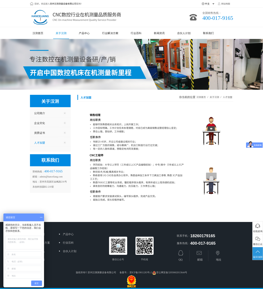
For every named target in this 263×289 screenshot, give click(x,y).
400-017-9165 (217, 18)
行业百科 (68, 242)
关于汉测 (215, 97)
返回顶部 (258, 254)
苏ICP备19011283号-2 (141, 272)
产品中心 (68, 234)
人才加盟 (227, 97)
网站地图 (225, 3)
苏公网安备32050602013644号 (171, 272)
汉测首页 (201, 97)
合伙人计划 (69, 251)
